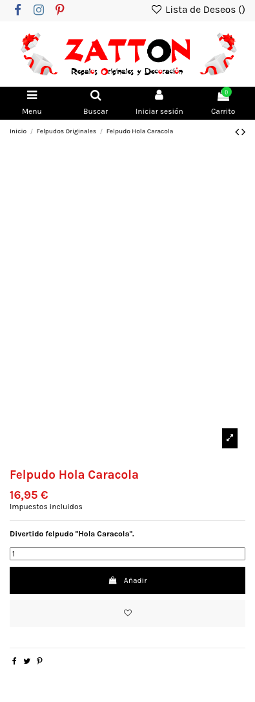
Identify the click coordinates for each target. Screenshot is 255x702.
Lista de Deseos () (197, 10)
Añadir (127, 580)
